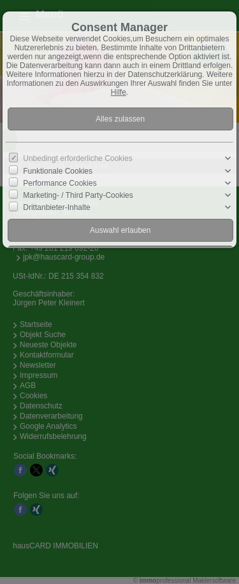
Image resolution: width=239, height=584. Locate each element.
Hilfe (118, 92)
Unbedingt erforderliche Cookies (77, 158)
